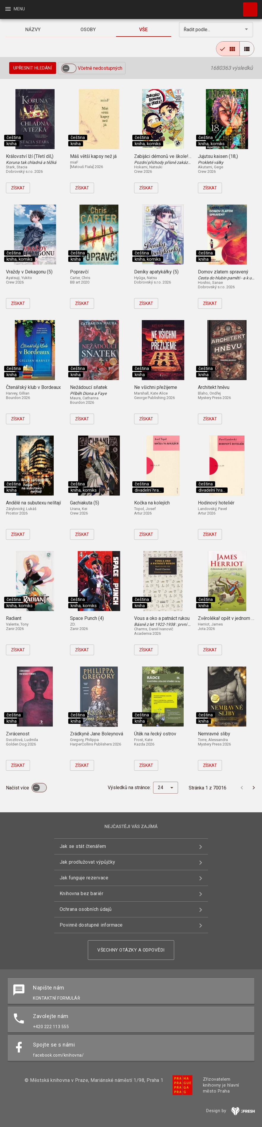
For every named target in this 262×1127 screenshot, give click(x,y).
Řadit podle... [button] (197, 29)
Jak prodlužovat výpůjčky (87, 862)
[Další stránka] (254, 788)
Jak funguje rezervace (84, 878)
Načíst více (18, 788)
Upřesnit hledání (32, 68)
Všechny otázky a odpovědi (131, 950)
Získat (18, 188)
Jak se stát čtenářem (83, 846)
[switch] (69, 68)
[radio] (227, 49)
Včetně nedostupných (100, 68)
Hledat (247, 6)
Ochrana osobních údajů (86, 909)
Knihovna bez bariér (82, 893)
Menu (14, 8)
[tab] (33, 30)
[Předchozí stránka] (242, 788)
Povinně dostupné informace (91, 925)
